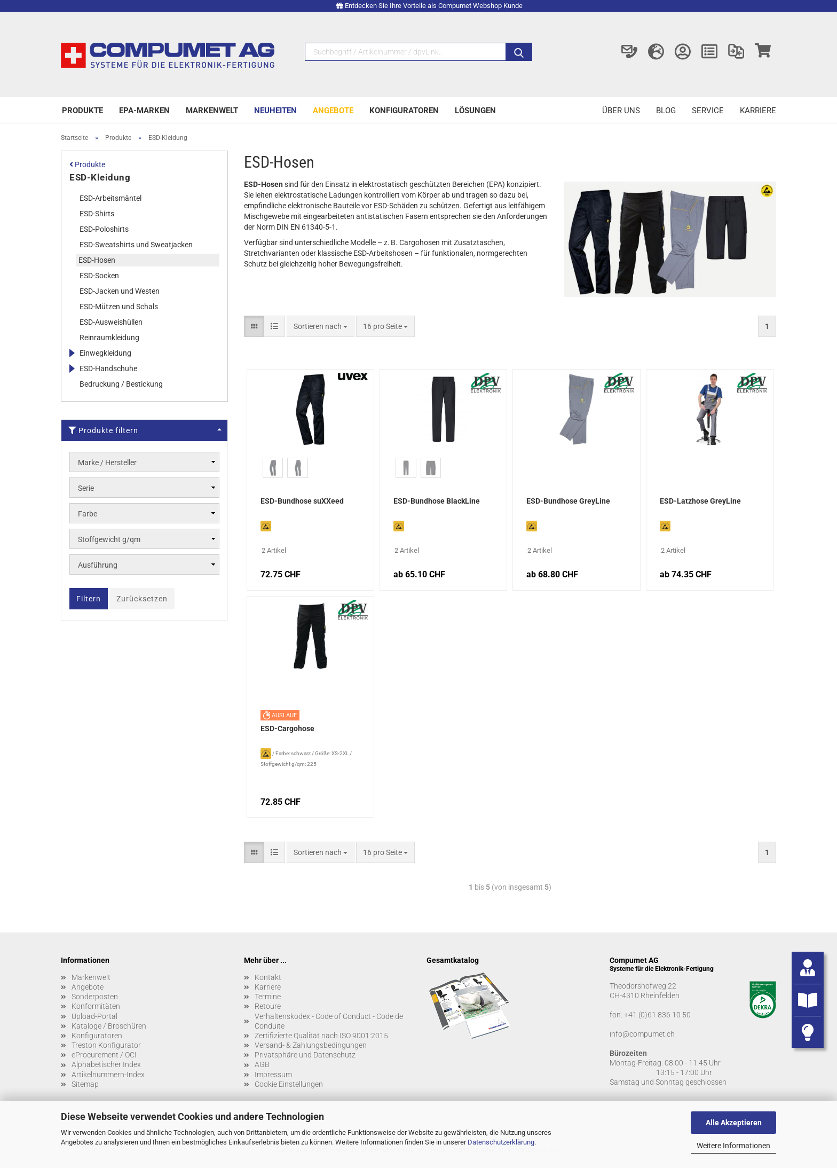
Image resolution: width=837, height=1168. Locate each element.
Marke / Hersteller (107, 462)
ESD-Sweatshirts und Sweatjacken (136, 244)
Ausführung (97, 565)
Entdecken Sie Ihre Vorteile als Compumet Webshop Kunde (434, 6)
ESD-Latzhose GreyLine (700, 501)
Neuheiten (275, 110)
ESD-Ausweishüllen (111, 322)
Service (708, 110)
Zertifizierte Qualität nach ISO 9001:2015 (321, 1035)
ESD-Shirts (97, 213)
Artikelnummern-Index (108, 1074)
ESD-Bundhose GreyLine (568, 501)
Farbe (87, 513)
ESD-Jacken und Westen (120, 291)
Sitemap (85, 1084)
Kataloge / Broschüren (109, 1026)
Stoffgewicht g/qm (109, 539)
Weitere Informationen (733, 1145)
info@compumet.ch (642, 1034)
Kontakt (268, 977)
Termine (268, 996)
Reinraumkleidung (109, 337)
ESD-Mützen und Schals (119, 306)
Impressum (273, 1074)
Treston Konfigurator (106, 1045)
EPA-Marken (144, 110)
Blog (666, 110)
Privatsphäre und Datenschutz (305, 1055)
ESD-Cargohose (287, 728)
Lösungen (475, 110)
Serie (86, 488)
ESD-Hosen (96, 260)
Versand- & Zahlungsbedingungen (311, 1045)
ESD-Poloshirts (104, 229)
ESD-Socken (99, 275)
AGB (262, 1064)
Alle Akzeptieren (734, 1122)
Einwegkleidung (105, 353)
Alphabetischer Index (106, 1064)
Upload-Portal (94, 1016)
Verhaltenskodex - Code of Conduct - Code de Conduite (329, 1021)
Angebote (333, 110)
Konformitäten (96, 1006)
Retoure (268, 1006)
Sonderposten (95, 996)
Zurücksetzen (142, 598)
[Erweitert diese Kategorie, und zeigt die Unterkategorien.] (71, 353)
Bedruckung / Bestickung (121, 384)
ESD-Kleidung (99, 177)
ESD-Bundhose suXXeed (302, 501)
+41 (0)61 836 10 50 (657, 1014)
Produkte (82, 110)
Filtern (88, 598)
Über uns (621, 110)
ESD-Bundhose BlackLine (436, 501)
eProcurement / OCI (104, 1055)
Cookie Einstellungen (289, 1084)
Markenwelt (212, 110)
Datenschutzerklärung (501, 1142)
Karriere (758, 110)
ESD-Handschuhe (108, 368)
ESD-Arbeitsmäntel (110, 198)
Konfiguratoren (404, 110)
